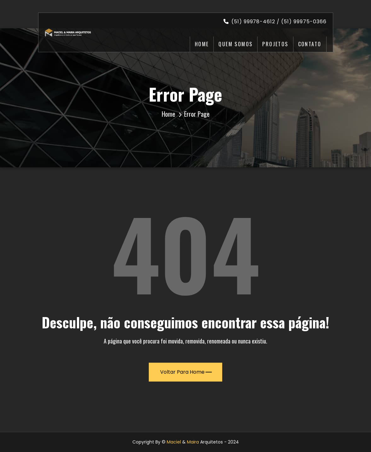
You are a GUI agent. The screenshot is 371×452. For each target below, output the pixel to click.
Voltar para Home (186, 372)
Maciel (174, 442)
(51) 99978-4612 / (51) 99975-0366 (275, 21)
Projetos (275, 44)
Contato (310, 44)
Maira (193, 442)
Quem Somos (235, 44)
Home (202, 44)
